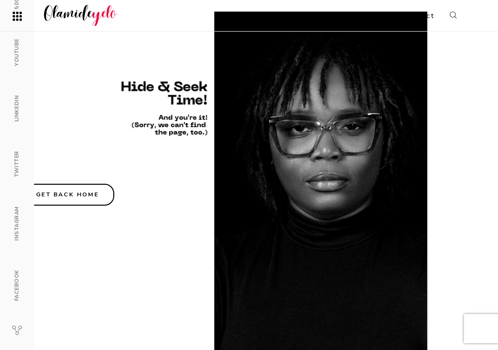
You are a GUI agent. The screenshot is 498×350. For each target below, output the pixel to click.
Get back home (67, 194)
